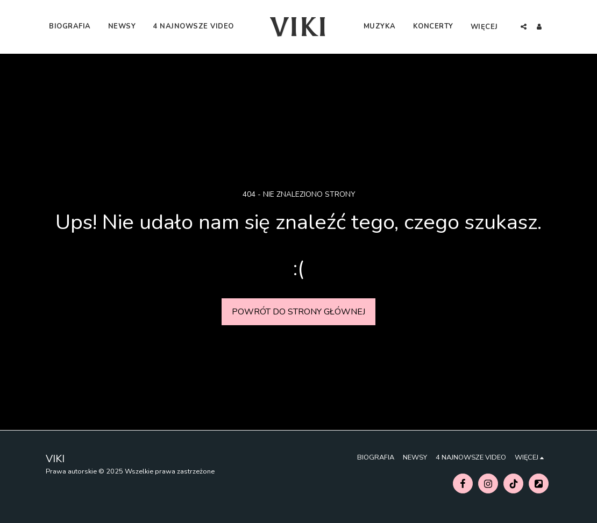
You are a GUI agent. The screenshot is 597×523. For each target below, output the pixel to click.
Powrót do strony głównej (298, 312)
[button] (563, 26)
